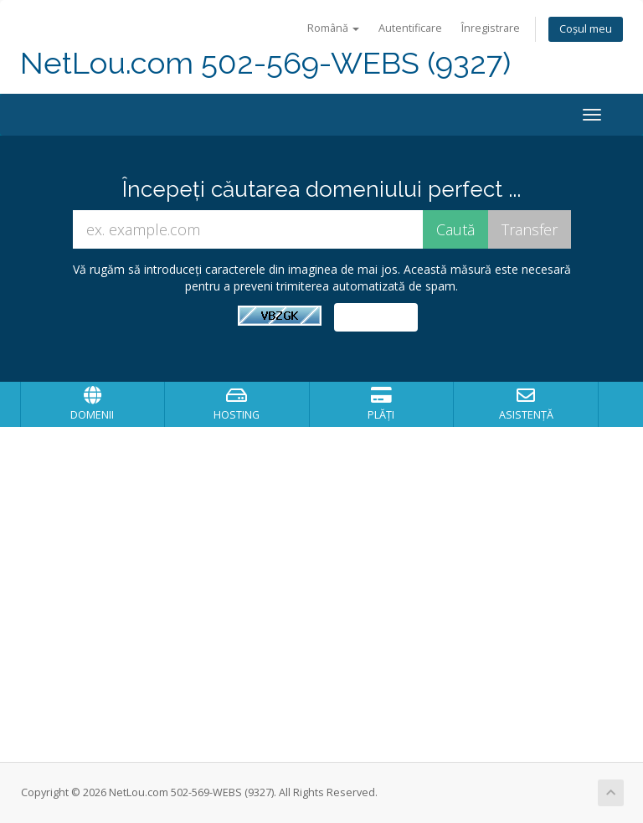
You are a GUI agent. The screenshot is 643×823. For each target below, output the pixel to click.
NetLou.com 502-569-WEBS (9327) (265, 63)
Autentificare (410, 28)
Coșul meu (585, 29)
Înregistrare (490, 28)
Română (333, 28)
